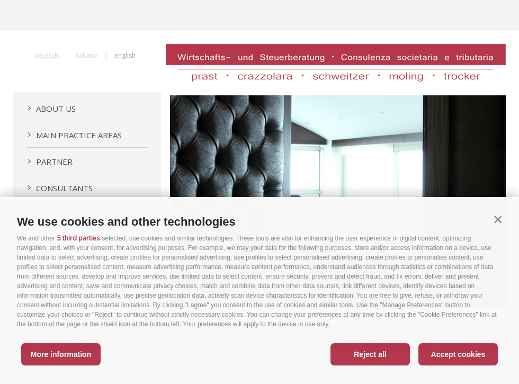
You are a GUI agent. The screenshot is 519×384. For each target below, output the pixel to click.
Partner (50, 161)
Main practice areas (74, 135)
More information (61, 354)
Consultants (60, 188)
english (125, 55)
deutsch (46, 55)
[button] (498, 219)
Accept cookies (458, 354)
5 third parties (78, 238)
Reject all (370, 354)
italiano (86, 55)
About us (51, 108)
